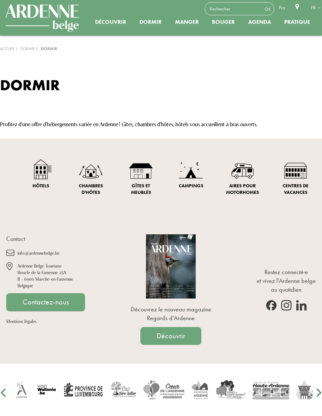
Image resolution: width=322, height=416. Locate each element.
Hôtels (41, 186)
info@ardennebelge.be (39, 252)
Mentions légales (21, 321)
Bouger (223, 21)
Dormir (150, 21)
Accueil (7, 48)
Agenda (259, 21)
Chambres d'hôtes (91, 189)
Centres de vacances (296, 189)
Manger (187, 21)
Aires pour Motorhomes (242, 189)
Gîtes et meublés (141, 189)
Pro (282, 8)
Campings (191, 186)
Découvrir (110, 21)
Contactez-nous (46, 302)
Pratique (297, 21)
